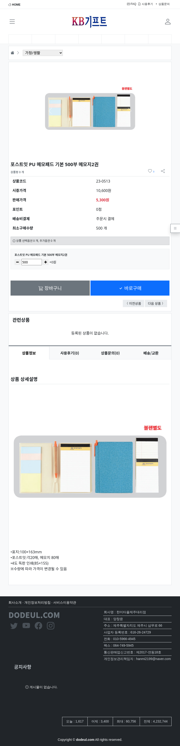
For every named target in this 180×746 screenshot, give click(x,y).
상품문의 (162, 4)
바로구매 (130, 288)
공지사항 (22, 666)
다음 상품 (157, 303)
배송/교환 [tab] (151, 353)
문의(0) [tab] (110, 353)
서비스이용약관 (64, 602)
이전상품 (136, 303)
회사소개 (15, 602)
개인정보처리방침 (37, 602)
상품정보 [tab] (29, 353)
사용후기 (145, 4)
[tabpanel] (90, 468)
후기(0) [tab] (69, 353)
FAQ (131, 4)
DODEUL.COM (34, 614)
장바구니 (50, 288)
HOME (14, 4)
